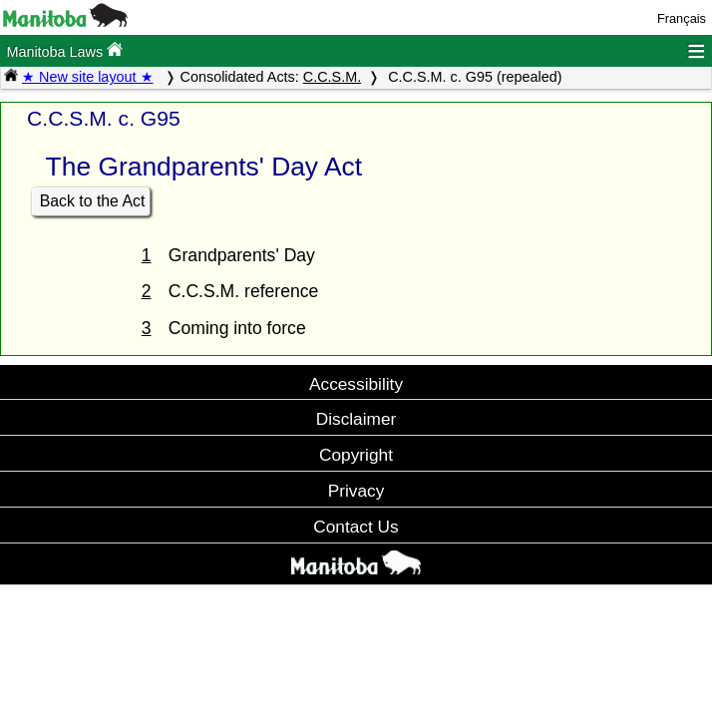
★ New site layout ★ (88, 77)
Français (681, 18)
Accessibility (356, 384)
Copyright (356, 455)
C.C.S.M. (332, 77)
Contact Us (355, 527)
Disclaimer (356, 419)
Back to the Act (93, 200)
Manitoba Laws (64, 50)
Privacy (356, 491)
